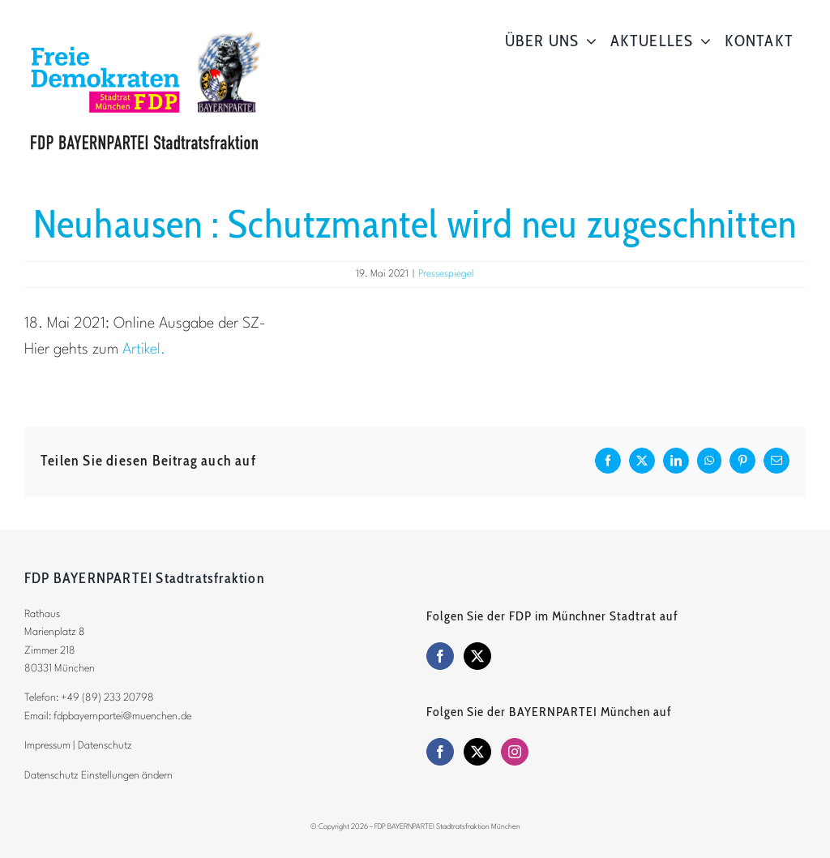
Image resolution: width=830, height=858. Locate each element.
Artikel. (143, 349)
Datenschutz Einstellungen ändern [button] (98, 775)
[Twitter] (477, 656)
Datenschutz (105, 745)
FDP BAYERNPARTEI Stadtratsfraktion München (447, 826)
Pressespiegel (446, 274)
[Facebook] (440, 656)
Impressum (47, 745)
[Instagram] (514, 752)
